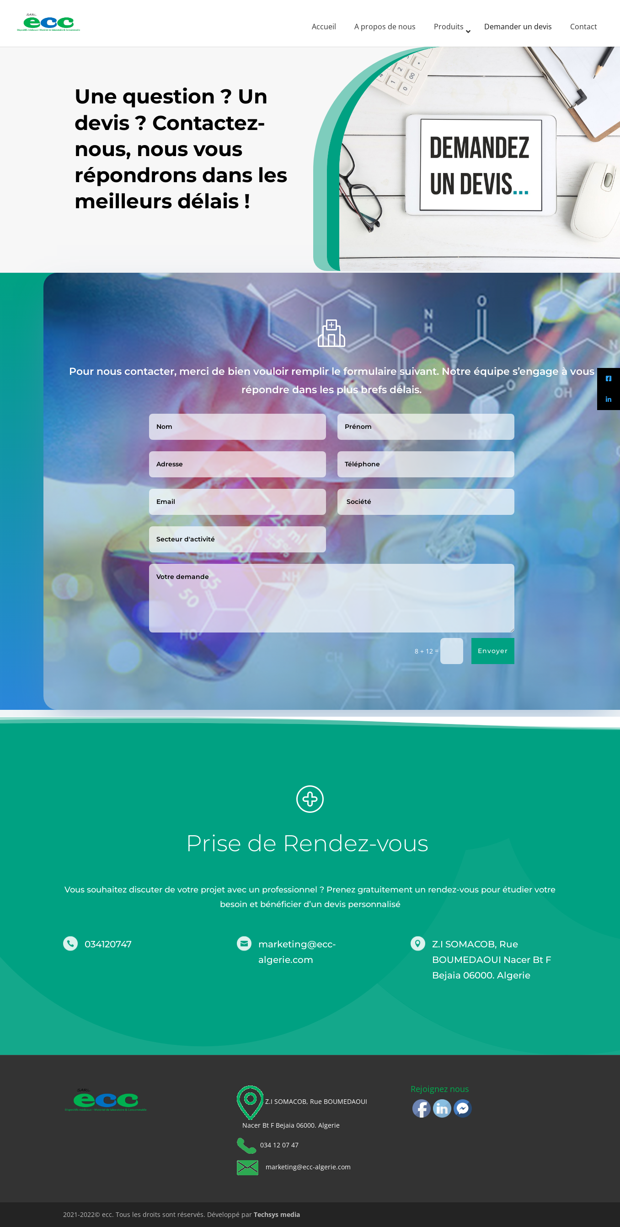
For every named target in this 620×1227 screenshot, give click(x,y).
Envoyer (507, 651)
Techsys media (277, 1214)
